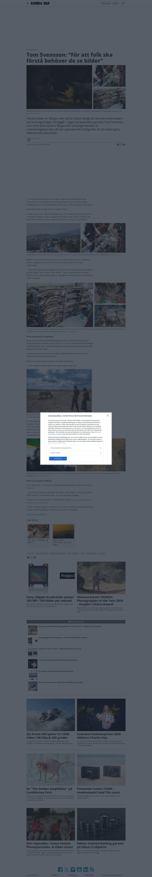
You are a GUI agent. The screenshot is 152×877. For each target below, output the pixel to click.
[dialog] (76, 438)
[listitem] (76, 448)
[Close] (108, 416)
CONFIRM (58, 458)
